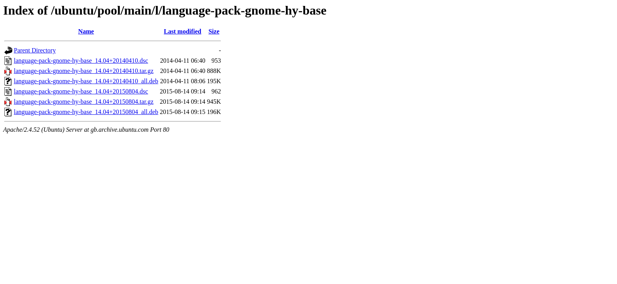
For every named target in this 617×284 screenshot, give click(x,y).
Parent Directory (35, 50)
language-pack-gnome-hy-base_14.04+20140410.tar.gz (83, 70)
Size (213, 31)
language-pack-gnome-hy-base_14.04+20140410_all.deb (86, 81)
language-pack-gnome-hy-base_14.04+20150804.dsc (81, 91)
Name (86, 31)
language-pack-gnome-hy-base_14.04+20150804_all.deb (86, 111)
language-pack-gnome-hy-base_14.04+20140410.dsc (81, 60)
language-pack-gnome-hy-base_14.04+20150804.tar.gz (83, 101)
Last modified (183, 31)
